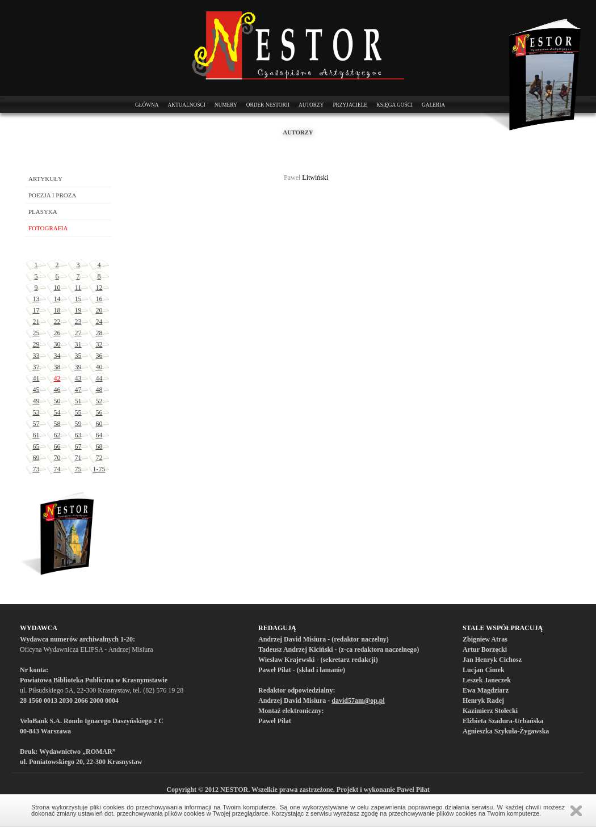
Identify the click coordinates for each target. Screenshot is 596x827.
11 (78, 288)
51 (78, 401)
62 (57, 435)
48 (99, 390)
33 (36, 356)
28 (99, 333)
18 (57, 310)
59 (78, 424)
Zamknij (576, 810)
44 (99, 378)
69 (36, 458)
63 (78, 435)
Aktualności (186, 105)
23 (78, 322)
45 (36, 390)
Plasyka (42, 211)
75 (78, 469)
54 (57, 412)
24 (99, 322)
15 (78, 299)
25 (36, 333)
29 (36, 344)
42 (57, 378)
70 (57, 458)
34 (57, 356)
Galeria (433, 105)
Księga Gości (394, 105)
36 (99, 356)
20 (99, 310)
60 (99, 424)
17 (36, 310)
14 (57, 299)
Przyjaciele (350, 105)
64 (99, 435)
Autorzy (311, 105)
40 (99, 367)
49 (36, 401)
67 (78, 446)
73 (36, 469)
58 (57, 424)
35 (78, 356)
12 (99, 288)
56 (99, 412)
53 (36, 412)
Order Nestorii (267, 105)
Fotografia (48, 228)
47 (78, 390)
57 (36, 424)
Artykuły (45, 178)
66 (57, 446)
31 (78, 344)
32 (99, 344)
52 (99, 401)
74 (57, 469)
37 (36, 367)
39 (78, 367)
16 (99, 299)
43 (78, 378)
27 (78, 333)
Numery (226, 105)
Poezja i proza (52, 195)
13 (36, 299)
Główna (146, 105)
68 (99, 446)
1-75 (99, 469)
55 (78, 412)
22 (57, 322)
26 (57, 333)
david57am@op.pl (358, 700)
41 (36, 378)
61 (36, 435)
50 (57, 401)
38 (57, 367)
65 (36, 446)
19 (78, 310)
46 (57, 390)
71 (78, 458)
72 (99, 458)
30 (57, 344)
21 (36, 322)
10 (57, 288)
